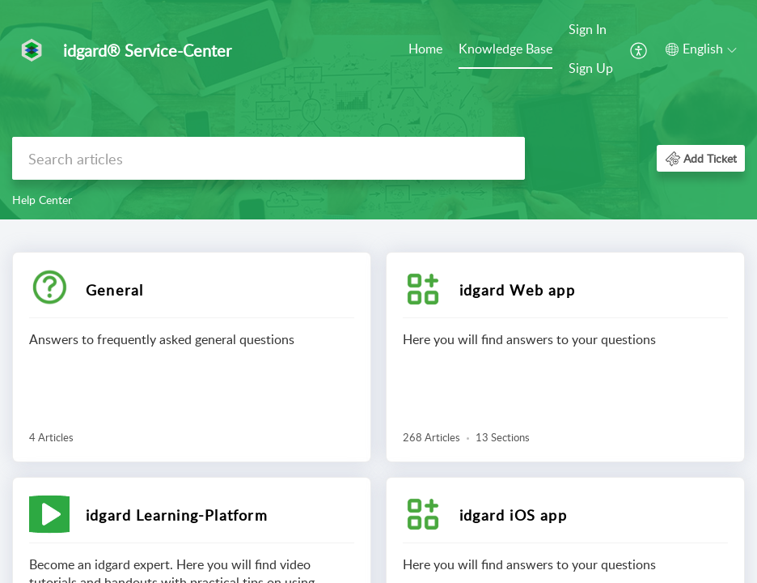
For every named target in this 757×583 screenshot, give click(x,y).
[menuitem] (425, 50)
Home (425, 48)
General (114, 290)
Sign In (588, 29)
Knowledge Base (505, 48)
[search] (268, 158)
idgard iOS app (513, 515)
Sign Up (591, 68)
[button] (639, 49)
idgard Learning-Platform (177, 515)
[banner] (378, 109)
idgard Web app (517, 290)
